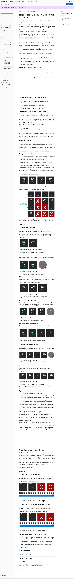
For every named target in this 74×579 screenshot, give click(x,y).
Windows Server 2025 (27, 20)
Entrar (72, 1)
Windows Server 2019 (44, 20)
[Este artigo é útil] (68, 24)
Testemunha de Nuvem (25, 395)
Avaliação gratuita (69, 4)
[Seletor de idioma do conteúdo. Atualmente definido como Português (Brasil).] (5, 577)
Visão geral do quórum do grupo (66, 16)
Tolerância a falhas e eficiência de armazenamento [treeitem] (8, 56)
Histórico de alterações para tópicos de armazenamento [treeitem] (6, 87)
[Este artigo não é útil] (69, 24)
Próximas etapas (64, 20)
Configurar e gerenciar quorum (26, 553)
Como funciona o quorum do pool (66, 19)
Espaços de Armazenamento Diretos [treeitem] (7, 48)
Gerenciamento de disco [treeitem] (6, 23)
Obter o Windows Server (61, 4)
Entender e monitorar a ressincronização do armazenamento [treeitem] (7, 63)
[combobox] (7, 13)
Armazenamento (32, 11)
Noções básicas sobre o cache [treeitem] (7, 53)
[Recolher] (13, 11)
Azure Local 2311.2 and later (26, 22)
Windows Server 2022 (36, 20)
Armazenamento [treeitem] (4, 14)
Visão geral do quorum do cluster (66, 13)
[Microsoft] (2, 1)
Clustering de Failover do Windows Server (27, 24)
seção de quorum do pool (43, 221)
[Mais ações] (54, 11)
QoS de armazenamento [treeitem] (6, 84)
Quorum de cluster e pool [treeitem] (8, 66)
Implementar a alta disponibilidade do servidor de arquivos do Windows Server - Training (33, 564)
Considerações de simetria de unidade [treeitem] (8, 60)
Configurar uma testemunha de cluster (28, 554)
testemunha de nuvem (40, 105)
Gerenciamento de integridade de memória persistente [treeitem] (7, 70)
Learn (20, 11)
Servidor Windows (26, 11)
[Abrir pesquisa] (69, 1)
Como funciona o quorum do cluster (66, 15)
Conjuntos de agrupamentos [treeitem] (8, 72)
